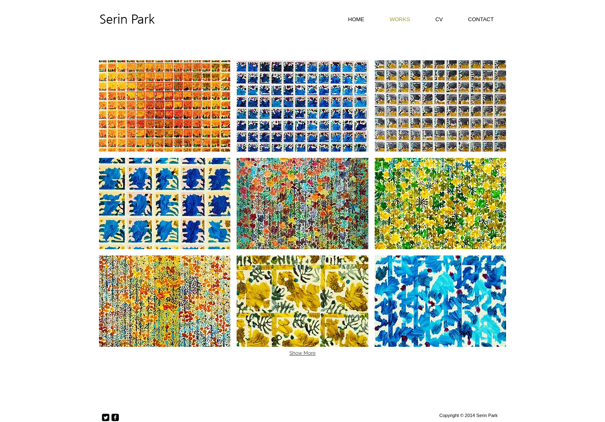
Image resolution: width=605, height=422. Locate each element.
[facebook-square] (115, 417)
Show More (302, 353)
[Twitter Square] (105, 417)
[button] (165, 106)
